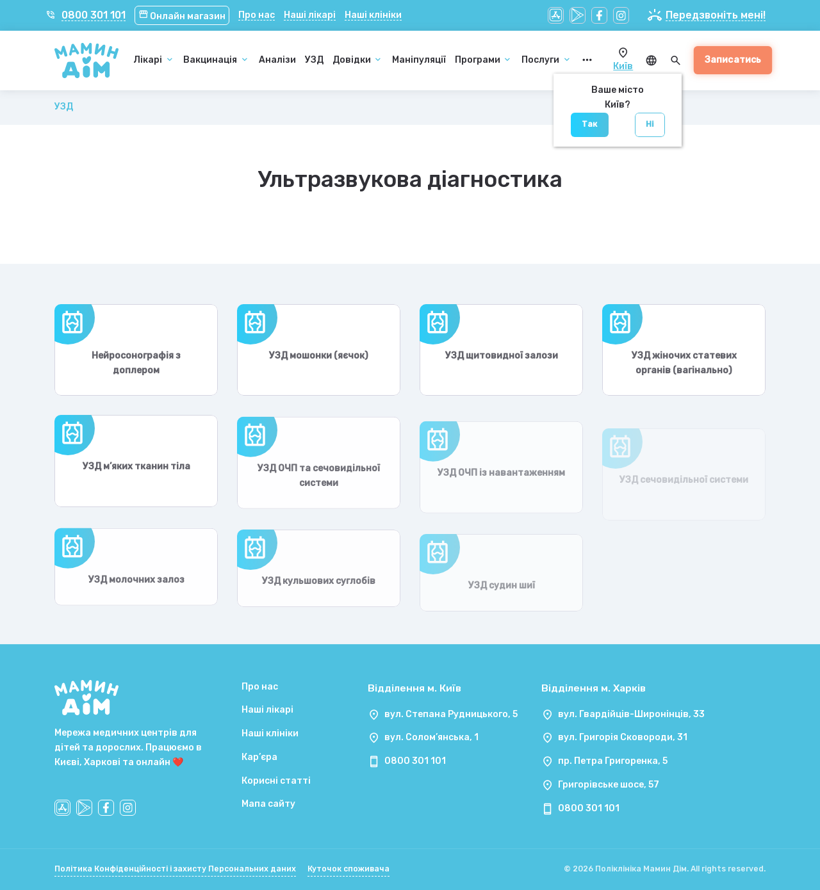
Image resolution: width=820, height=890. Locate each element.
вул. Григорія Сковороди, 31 (622, 737)
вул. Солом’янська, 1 (431, 737)
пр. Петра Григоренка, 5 (613, 761)
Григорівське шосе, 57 (608, 784)
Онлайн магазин (182, 16)
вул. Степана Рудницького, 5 (451, 714)
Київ (623, 66)
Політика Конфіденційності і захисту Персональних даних (175, 868)
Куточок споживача (349, 868)
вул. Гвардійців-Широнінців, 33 (631, 714)
